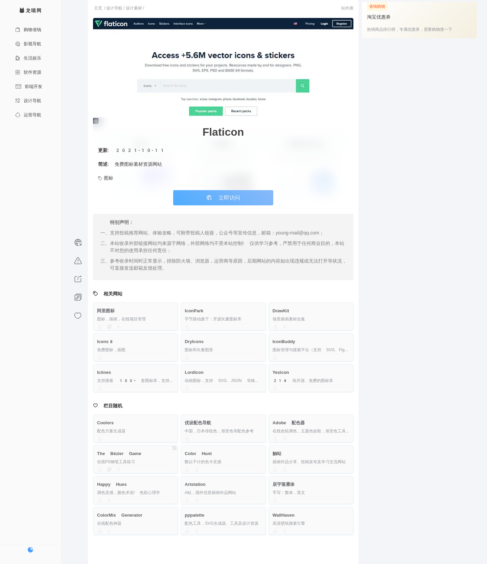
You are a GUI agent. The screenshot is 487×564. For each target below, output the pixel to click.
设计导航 (28, 100)
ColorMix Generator (119, 515)
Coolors (105, 422)
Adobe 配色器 (289, 422)
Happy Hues (112, 484)
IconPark (194, 310)
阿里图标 (106, 310)
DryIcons (194, 341)
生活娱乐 (28, 58)
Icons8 (105, 341)
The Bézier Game (119, 453)
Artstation (195, 484)
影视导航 (28, 43)
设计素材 (134, 8)
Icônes (104, 372)
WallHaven (284, 515)
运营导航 (28, 114)
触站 (277, 453)
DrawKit (281, 310)
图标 (105, 178)
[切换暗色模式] (30, 549)
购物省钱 (28, 29)
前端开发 (28, 86)
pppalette (194, 515)
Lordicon (194, 372)
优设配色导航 (198, 422)
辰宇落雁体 (284, 484)
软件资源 (28, 72)
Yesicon (281, 372)
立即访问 (223, 198)
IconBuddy (284, 341)
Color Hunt (198, 453)
